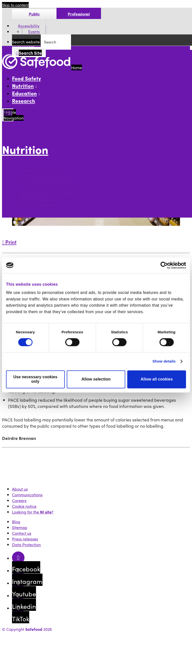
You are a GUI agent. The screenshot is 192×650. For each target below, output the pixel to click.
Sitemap (19, 527)
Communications (27, 495)
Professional (79, 14)
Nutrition (25, 149)
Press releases (25, 539)
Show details (164, 361)
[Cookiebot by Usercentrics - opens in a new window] (164, 265)
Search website (26, 42)
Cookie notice (24, 506)
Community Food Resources (45, 181)
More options (15, 160)
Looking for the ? (33, 512)
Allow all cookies (156, 379)
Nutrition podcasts (37, 199)
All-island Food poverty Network (49, 193)
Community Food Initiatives (45, 176)
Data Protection (26, 544)
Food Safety (26, 78)
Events (34, 31)
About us (20, 489)
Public (34, 14)
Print (9, 242)
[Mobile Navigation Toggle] (8, 115)
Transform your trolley (40, 170)
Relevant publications (40, 204)
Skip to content (15, 5)
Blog (16, 521)
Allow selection (96, 379)
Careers (19, 500)
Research (23, 100)
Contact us (21, 533)
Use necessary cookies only (35, 379)
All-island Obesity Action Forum (49, 187)
